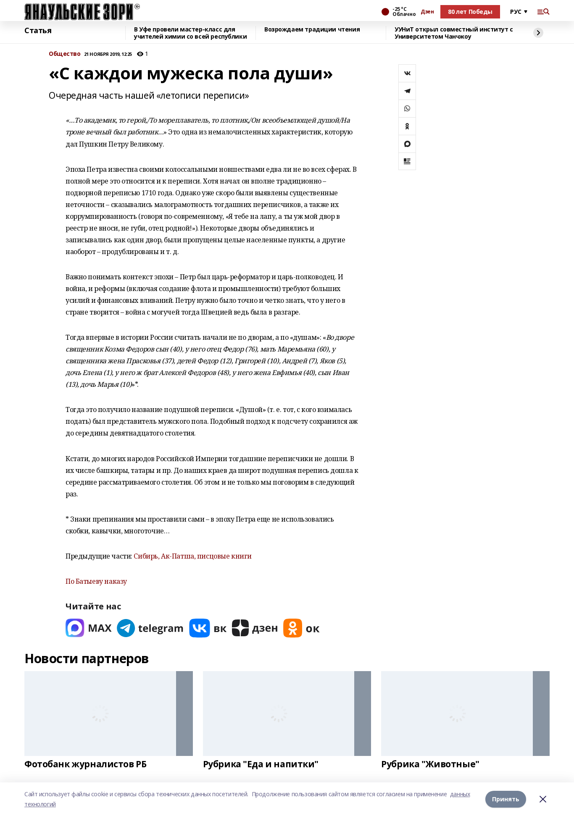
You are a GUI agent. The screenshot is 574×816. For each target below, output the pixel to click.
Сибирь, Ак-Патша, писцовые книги (193, 556)
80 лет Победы (470, 12)
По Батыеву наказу (96, 581)
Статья (37, 30)
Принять (505, 799)
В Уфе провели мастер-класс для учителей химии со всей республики (190, 33)
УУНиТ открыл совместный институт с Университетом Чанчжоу (454, 33)
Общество (65, 54)
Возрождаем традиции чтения (312, 29)
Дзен (427, 11)
